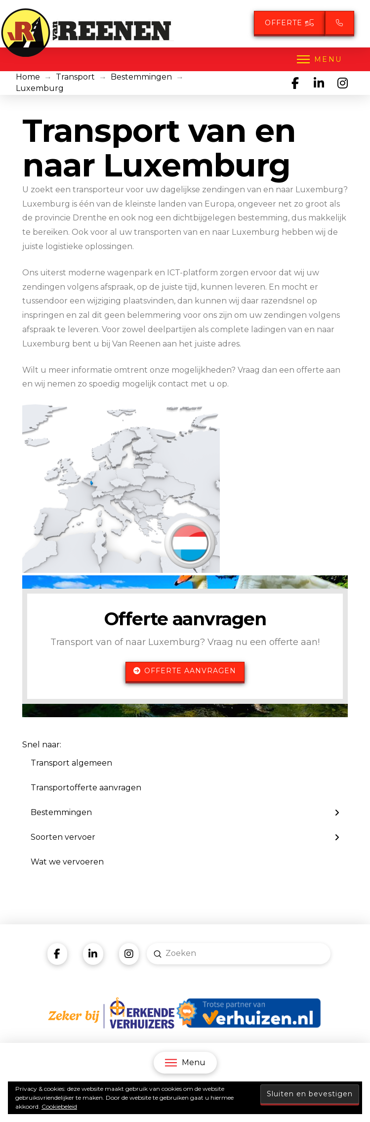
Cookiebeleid (59, 1106)
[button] (318, 59)
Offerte (289, 22)
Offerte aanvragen (184, 670)
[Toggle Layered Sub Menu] (185, 812)
